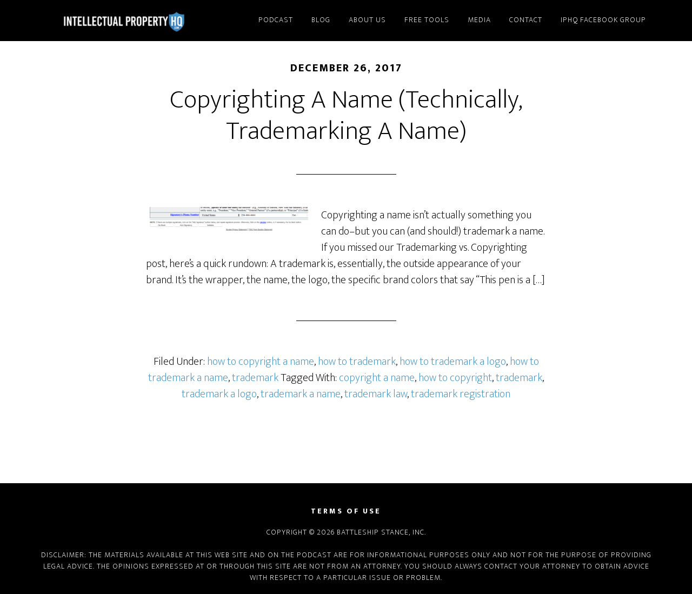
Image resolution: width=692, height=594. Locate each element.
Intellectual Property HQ (135, 20)
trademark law (375, 394)
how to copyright (455, 378)
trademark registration (460, 394)
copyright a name (377, 378)
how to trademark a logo (453, 361)
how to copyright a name (260, 361)
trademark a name (301, 394)
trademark (255, 378)
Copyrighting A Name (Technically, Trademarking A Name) (346, 115)
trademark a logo (219, 394)
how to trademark (357, 361)
